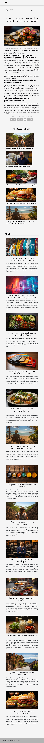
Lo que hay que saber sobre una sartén (22, 486)
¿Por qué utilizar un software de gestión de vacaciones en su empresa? (20, 222)
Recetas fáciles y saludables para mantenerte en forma (22, 334)
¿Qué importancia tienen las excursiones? (20, 148)
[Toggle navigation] (6, 2)
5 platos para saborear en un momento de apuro (22, 410)
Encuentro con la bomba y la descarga (19, 167)
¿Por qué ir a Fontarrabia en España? (22, 674)
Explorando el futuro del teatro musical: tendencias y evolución (22, 296)
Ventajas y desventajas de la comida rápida (21, 203)
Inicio (5, 9)
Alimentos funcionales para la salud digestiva (21, 185)
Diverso (11, 9)
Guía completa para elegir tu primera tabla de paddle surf (22, 259)
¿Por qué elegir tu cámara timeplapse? (22, 560)
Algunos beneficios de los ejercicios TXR (22, 636)
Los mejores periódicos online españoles (22, 599)
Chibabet (14, 72)
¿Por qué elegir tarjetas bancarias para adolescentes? (22, 372)
